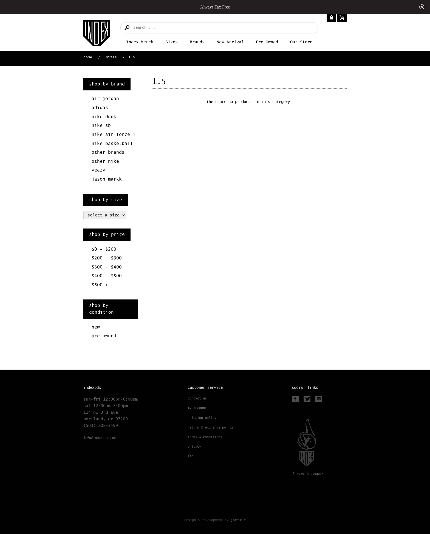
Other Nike (105, 161)
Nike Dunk (104, 117)
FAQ (190, 456)
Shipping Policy (202, 418)
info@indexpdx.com (99, 438)
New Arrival (230, 42)
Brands (197, 42)
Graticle (238, 520)
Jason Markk (107, 179)
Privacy (194, 447)
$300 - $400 (107, 267)
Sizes (171, 42)
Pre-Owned (267, 42)
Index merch (139, 42)
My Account (197, 408)
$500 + (100, 285)
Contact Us (197, 398)
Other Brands (108, 152)
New (96, 327)
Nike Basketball (112, 143)
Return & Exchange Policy (211, 427)
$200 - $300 (107, 258)
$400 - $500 (107, 276)
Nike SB (101, 125)
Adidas (100, 107)
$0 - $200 (104, 249)
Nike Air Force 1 (113, 134)
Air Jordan (105, 98)
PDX (315, 474)
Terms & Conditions (205, 437)
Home (87, 57)
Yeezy (98, 170)
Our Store (301, 42)
